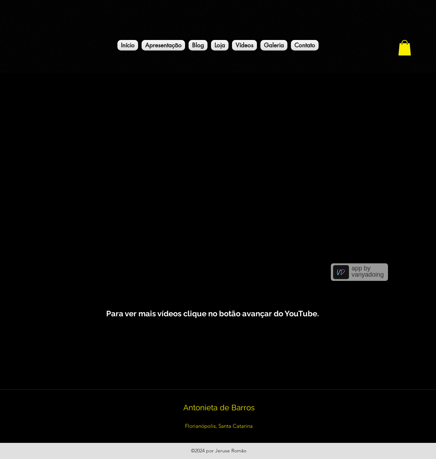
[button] (404, 47)
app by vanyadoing (368, 271)
